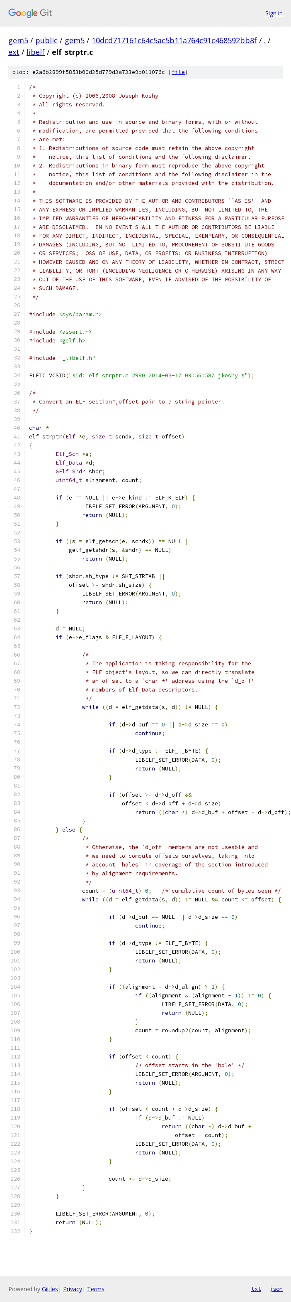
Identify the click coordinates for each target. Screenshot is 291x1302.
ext (13, 52)
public (46, 40)
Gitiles (50, 1289)
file (178, 72)
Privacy (72, 1289)
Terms (95, 1289)
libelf (36, 52)
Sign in (274, 13)
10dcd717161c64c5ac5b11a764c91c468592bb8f (174, 40)
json (276, 1288)
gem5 (18, 40)
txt (256, 1288)
